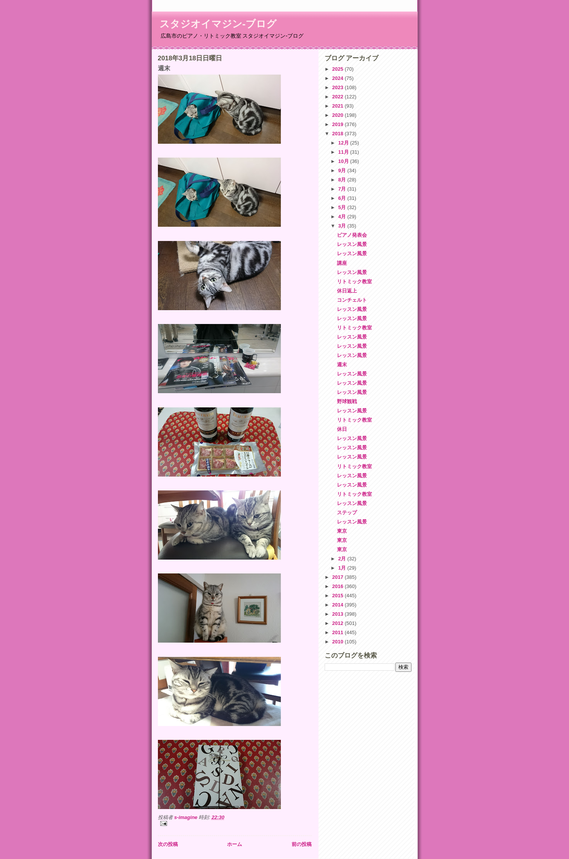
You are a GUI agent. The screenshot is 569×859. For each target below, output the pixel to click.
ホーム (234, 844)
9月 (342, 170)
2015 (338, 595)
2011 (338, 632)
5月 (342, 207)
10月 (344, 161)
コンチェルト (352, 300)
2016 (338, 586)
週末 (342, 364)
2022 (338, 97)
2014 (338, 605)
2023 (338, 87)
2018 (338, 133)
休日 (342, 429)
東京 (342, 531)
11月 (344, 152)
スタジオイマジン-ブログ (218, 24)
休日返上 (347, 291)
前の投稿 (302, 844)
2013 (338, 614)
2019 (338, 124)
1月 (342, 568)
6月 (342, 198)
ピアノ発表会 (352, 235)
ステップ (347, 512)
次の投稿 (168, 844)
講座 (342, 263)
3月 (342, 226)
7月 (342, 189)
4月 (342, 216)
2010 (338, 642)
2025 (338, 69)
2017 (338, 577)
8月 (342, 180)
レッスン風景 (352, 244)
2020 (338, 115)
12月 (344, 143)
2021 (338, 106)
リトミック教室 (354, 281)
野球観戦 (347, 401)
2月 (342, 559)
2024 (338, 78)
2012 (338, 623)
